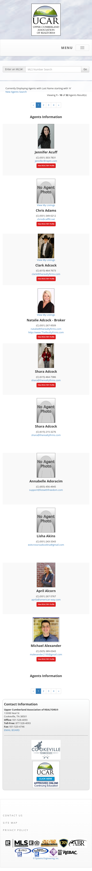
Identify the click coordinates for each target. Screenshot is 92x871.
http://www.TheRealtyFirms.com (46, 332)
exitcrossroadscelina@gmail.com (46, 544)
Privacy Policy (15, 830)
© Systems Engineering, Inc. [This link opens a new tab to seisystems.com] (46, 858)
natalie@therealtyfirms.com (46, 328)
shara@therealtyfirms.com (46, 380)
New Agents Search (16, 91)
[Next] (58, 105)
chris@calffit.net (46, 219)
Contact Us (13, 815)
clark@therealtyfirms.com (46, 274)
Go (85, 69)
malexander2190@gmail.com (46, 654)
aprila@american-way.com (46, 599)
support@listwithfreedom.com (46, 490)
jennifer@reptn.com (46, 161)
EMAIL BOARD (12, 730)
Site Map (10, 822)
